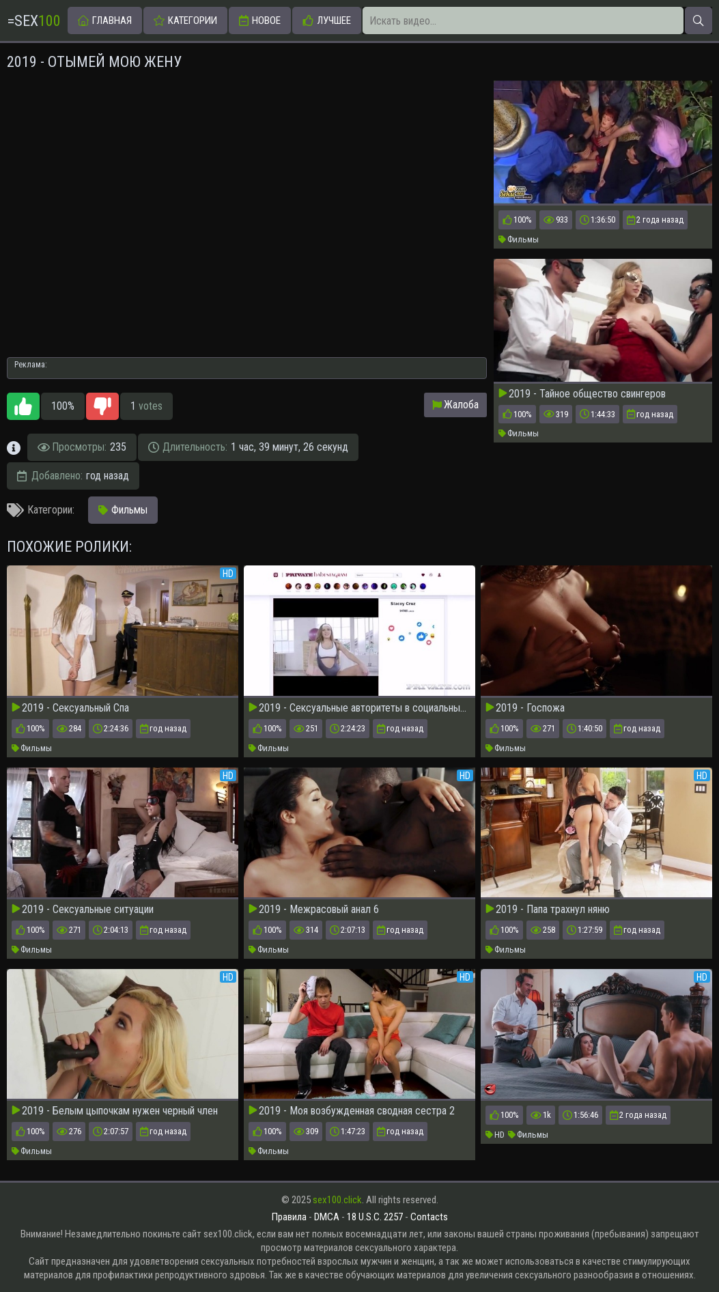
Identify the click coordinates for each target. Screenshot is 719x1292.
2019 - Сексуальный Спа (70, 708)
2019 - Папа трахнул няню (547, 909)
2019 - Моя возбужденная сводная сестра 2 (352, 1111)
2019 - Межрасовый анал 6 (314, 909)
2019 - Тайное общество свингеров (582, 394)
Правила (289, 1217)
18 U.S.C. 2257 (375, 1217)
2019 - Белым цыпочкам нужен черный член (115, 1111)
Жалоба (455, 404)
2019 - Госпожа (525, 708)
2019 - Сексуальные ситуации (83, 909)
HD (495, 1134)
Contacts (429, 1217)
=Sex (34, 20)
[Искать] (698, 20)
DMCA (326, 1217)
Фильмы (518, 239)
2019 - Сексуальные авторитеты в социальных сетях (359, 708)
